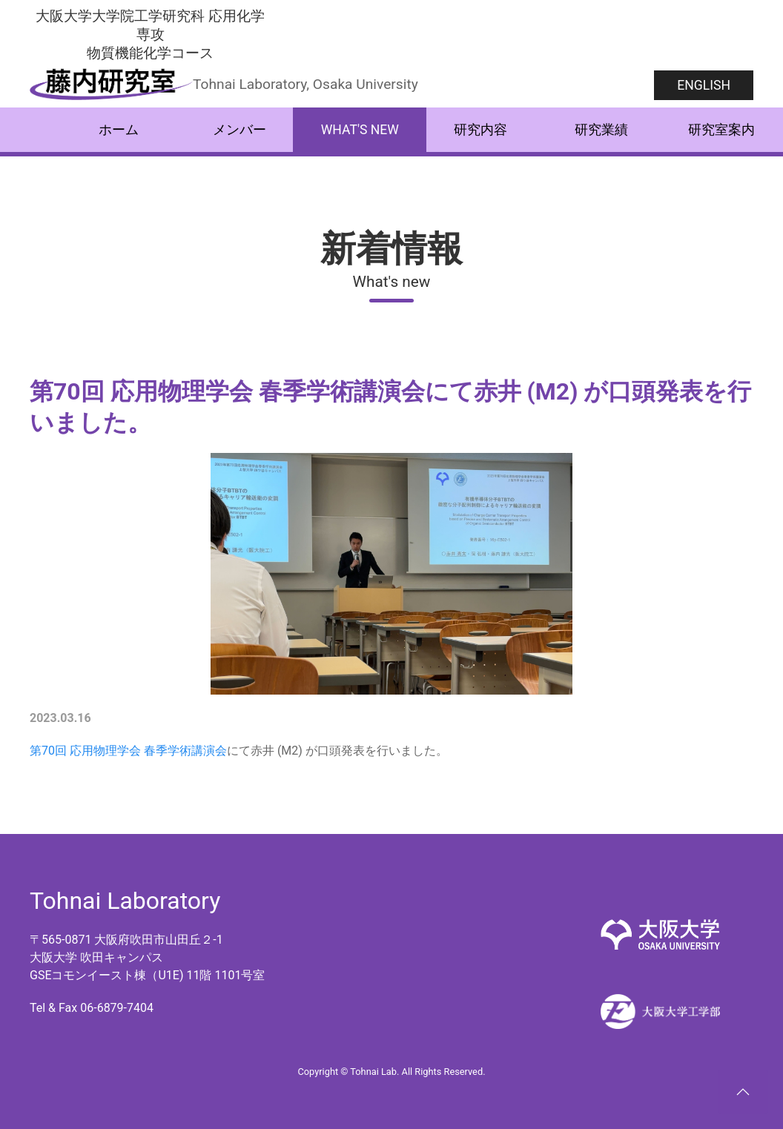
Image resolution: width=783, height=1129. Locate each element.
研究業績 (601, 129)
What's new (360, 129)
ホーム (119, 129)
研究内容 (480, 129)
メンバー (239, 129)
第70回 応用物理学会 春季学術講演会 (128, 751)
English (703, 85)
